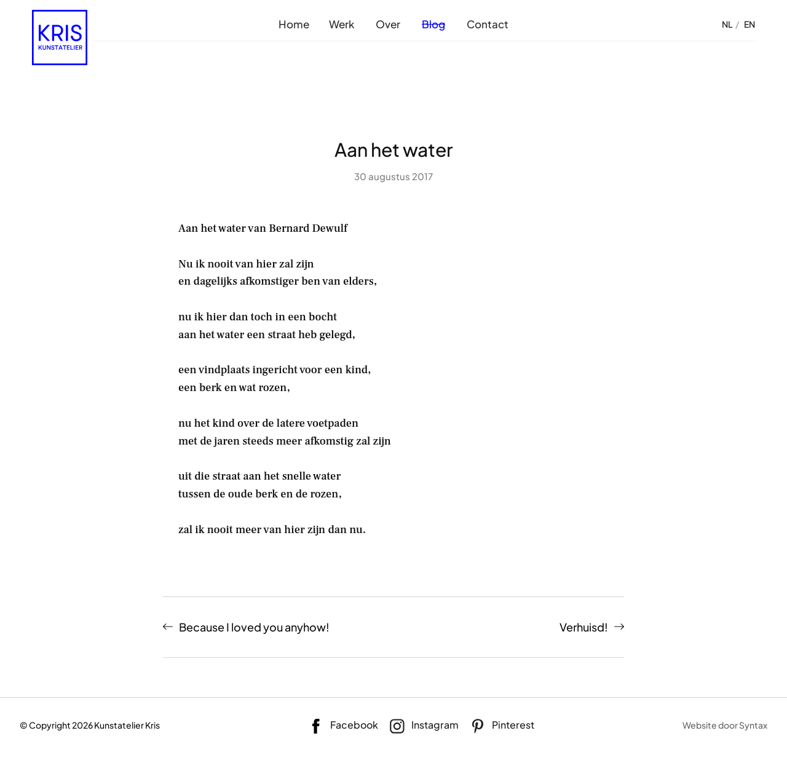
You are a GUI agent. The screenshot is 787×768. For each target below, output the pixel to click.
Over (388, 24)
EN (749, 24)
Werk (341, 24)
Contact (487, 24)
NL (727, 24)
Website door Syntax (724, 724)
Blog (433, 24)
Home (294, 24)
